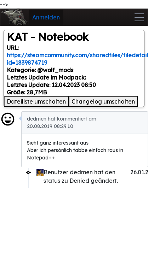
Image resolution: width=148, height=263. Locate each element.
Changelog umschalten (103, 101)
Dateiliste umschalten (36, 101)
